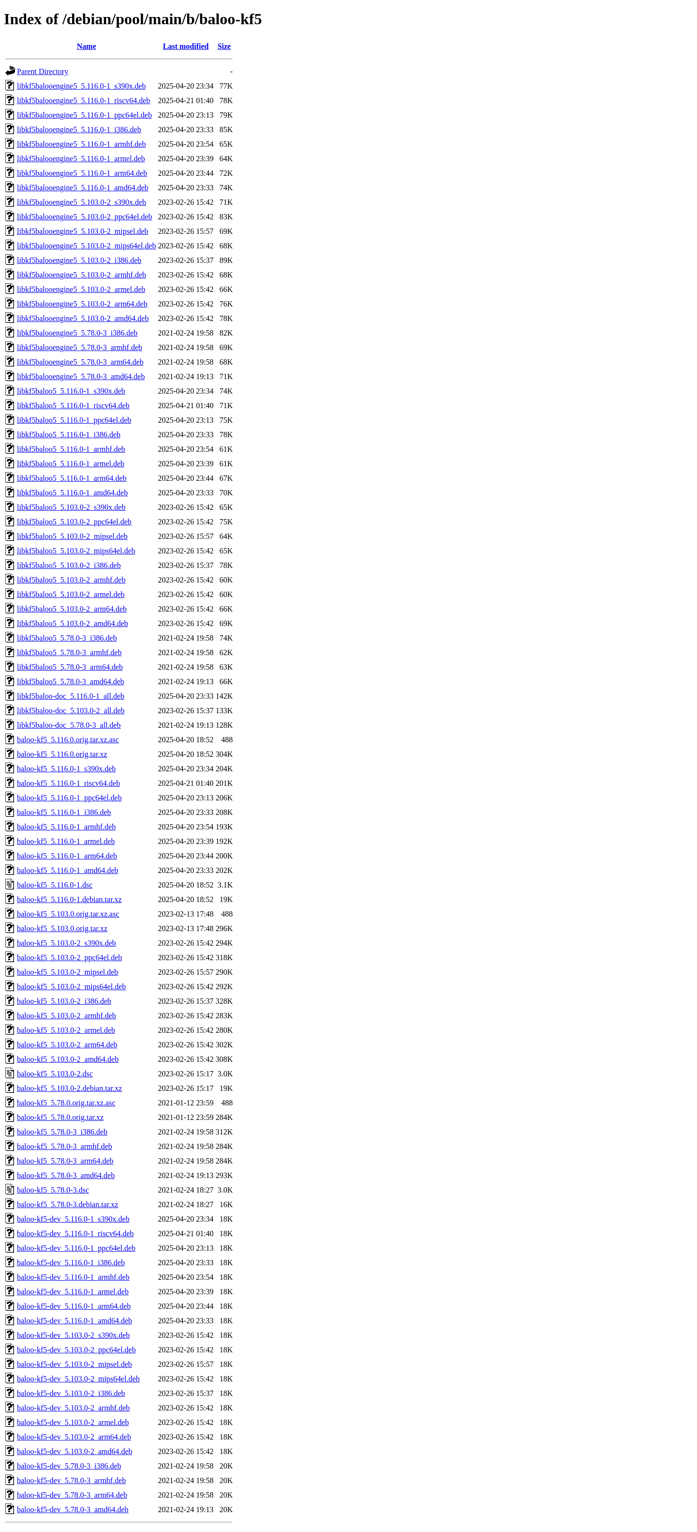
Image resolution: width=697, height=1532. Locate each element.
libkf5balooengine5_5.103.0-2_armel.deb (81, 289)
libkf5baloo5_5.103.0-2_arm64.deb (72, 609)
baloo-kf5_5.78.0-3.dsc (53, 1190)
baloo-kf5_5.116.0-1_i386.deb (64, 812)
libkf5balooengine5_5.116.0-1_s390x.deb (81, 86)
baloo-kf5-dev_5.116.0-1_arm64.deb (74, 1306)
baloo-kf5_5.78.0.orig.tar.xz (60, 1117)
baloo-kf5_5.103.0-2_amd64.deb (68, 1059)
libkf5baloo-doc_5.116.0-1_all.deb (70, 696)
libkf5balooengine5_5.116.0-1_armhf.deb (81, 144)
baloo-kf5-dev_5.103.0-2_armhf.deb (73, 1408)
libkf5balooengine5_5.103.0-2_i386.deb (79, 260)
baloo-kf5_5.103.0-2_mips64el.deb (71, 986)
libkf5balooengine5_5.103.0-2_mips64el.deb (86, 246)
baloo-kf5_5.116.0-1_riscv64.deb (68, 783)
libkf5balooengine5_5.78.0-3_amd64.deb (81, 376)
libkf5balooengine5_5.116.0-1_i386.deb (79, 129)
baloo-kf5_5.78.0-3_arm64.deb (65, 1161)
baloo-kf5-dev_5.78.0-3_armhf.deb (71, 1480)
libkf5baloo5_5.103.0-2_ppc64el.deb (74, 522)
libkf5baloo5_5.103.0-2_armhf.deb (71, 580)
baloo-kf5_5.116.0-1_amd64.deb (68, 870)
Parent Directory (42, 71)
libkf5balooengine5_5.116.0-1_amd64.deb (82, 188)
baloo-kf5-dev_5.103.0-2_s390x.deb (73, 1335)
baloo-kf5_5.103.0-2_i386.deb (64, 1001)
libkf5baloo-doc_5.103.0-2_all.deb (71, 710)
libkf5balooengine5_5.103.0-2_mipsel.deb (82, 231)
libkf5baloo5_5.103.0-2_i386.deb (69, 565)
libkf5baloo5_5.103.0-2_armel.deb (71, 594)
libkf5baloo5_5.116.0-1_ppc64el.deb (74, 420)
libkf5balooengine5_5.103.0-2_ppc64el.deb (84, 217)
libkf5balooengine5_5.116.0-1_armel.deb (81, 158)
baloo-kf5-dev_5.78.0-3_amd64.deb (73, 1509)
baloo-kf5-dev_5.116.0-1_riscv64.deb (75, 1233)
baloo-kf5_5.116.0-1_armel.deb (66, 841)
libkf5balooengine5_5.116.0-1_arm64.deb (82, 173)
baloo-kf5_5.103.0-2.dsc (55, 1074)
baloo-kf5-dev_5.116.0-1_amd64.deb (74, 1321)
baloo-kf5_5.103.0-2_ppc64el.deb (69, 957)
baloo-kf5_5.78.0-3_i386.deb (62, 1132)
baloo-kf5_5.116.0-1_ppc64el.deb (69, 798)
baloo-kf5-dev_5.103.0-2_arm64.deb (74, 1437)
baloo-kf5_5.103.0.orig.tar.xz (62, 928)
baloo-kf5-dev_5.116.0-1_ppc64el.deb (76, 1248)
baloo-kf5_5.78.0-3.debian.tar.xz (67, 1204)
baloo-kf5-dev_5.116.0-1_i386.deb (71, 1262)
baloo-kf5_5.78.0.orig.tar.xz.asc (66, 1103)
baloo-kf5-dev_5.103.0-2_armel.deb (73, 1422)
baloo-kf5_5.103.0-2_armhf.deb (66, 1015)
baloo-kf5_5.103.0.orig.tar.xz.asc (68, 914)
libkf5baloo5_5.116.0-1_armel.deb (70, 464)
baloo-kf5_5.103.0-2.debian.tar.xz (69, 1088)
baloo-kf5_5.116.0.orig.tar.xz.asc (68, 739)
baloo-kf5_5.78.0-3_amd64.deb (66, 1175)
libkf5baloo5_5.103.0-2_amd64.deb (72, 623)
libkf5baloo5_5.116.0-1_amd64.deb (72, 493)
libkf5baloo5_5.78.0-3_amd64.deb (70, 681)
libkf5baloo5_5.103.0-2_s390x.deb (71, 507)
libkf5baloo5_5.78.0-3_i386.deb (67, 638)
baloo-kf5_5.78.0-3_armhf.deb (64, 1146)
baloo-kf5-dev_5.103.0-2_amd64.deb (75, 1451)
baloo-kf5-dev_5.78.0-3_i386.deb (69, 1466)
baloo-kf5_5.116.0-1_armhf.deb (66, 827)
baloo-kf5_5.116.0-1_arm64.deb (67, 856)
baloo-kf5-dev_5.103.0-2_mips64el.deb (78, 1379)
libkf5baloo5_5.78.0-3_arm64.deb (70, 667)
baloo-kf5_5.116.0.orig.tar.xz (62, 754)
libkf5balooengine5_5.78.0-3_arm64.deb (80, 362)
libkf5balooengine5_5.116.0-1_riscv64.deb (83, 100)
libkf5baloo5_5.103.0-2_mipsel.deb (72, 536)
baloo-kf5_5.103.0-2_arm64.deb (67, 1045)
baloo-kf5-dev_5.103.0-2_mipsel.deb (74, 1364)
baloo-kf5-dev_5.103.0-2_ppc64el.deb (76, 1350)
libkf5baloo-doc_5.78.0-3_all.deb (69, 725)
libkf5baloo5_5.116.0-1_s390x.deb (71, 391)
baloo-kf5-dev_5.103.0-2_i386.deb (71, 1393)
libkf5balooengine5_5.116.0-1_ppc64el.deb (84, 115)
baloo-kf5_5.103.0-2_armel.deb (66, 1030)
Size (224, 46)
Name (86, 46)
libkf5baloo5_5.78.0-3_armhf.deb (69, 652)
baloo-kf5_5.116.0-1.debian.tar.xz (69, 899)
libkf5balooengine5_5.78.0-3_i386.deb (77, 333)
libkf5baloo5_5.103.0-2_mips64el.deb (76, 551)
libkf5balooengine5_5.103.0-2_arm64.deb (82, 304)
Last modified (186, 46)
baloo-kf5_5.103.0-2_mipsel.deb (67, 972)
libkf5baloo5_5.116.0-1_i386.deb (68, 434)
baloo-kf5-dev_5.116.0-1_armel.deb (73, 1291)
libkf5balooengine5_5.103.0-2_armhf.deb (81, 275)
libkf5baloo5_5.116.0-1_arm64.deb (71, 478)
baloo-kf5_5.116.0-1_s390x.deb (66, 769)
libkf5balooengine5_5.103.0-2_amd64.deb (82, 318)
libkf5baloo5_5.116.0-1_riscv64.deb (73, 405)
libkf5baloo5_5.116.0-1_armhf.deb (71, 449)
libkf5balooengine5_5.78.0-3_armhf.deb (79, 347)
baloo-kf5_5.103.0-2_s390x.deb (66, 943)
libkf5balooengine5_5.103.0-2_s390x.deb (81, 202)
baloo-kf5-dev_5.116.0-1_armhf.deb (73, 1277)
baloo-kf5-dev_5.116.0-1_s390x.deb (73, 1219)
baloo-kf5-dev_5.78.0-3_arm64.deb (72, 1495)
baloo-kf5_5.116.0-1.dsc (54, 885)
